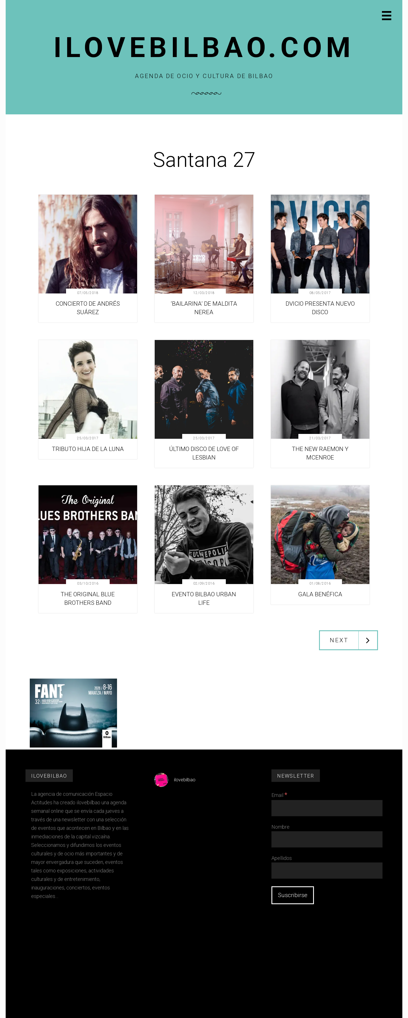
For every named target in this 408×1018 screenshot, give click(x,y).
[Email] (326, 808)
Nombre (280, 827)
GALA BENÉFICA (320, 594)
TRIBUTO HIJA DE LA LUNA (88, 449)
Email (279, 795)
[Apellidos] (326, 870)
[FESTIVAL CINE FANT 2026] (73, 746)
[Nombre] (326, 839)
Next (339, 640)
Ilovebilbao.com (204, 47)
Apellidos (281, 858)
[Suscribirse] (292, 895)
